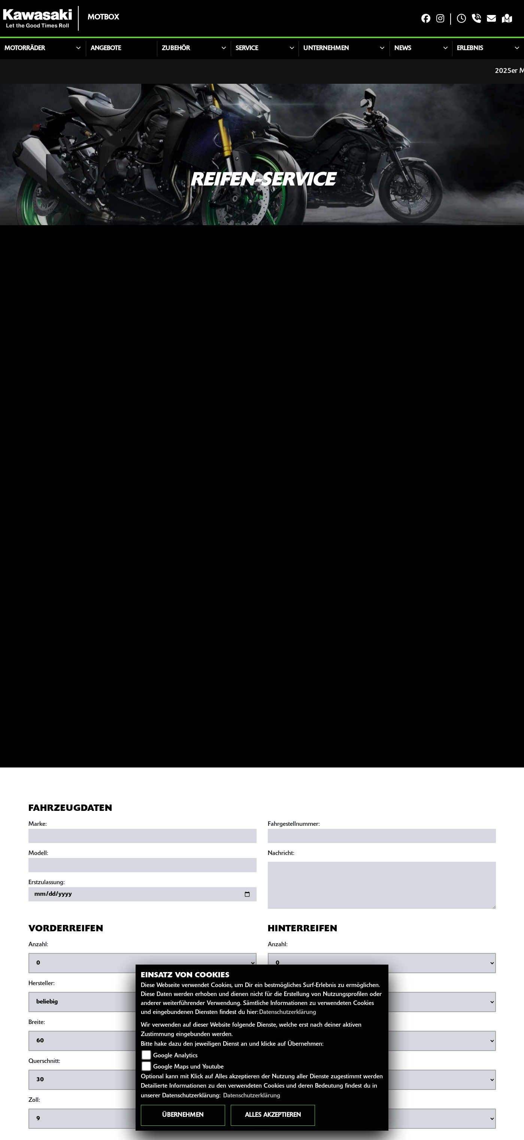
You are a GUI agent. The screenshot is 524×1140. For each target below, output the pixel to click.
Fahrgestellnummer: (294, 825)
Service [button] (247, 49)
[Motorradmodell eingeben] (142, 865)
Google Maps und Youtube (188, 1067)
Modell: (38, 854)
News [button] (402, 49)
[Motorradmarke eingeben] (142, 836)
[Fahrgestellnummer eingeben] (382, 836)
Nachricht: (281, 854)
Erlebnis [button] (470, 49)
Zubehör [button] (176, 49)
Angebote (106, 49)
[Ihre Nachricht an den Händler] (382, 885)
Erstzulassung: (46, 883)
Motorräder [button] (24, 49)
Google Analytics (175, 1056)
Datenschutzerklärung (287, 1012)
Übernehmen (182, 1115)
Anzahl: (38, 945)
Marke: (37, 825)
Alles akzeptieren (273, 1115)
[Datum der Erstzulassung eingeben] (142, 895)
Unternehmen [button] (326, 49)
